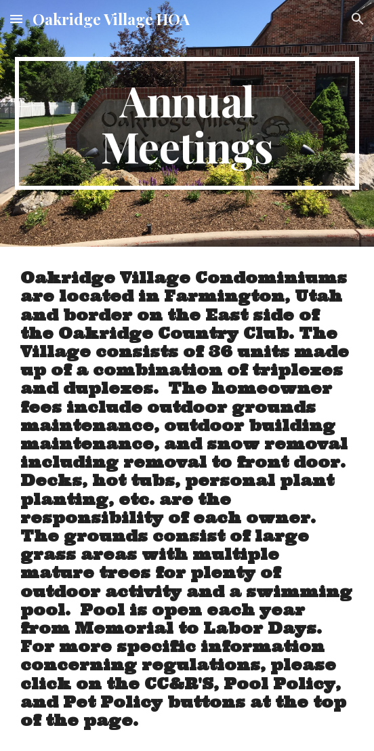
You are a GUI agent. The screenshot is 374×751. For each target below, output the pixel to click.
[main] (186, 123)
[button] (16, 18)
